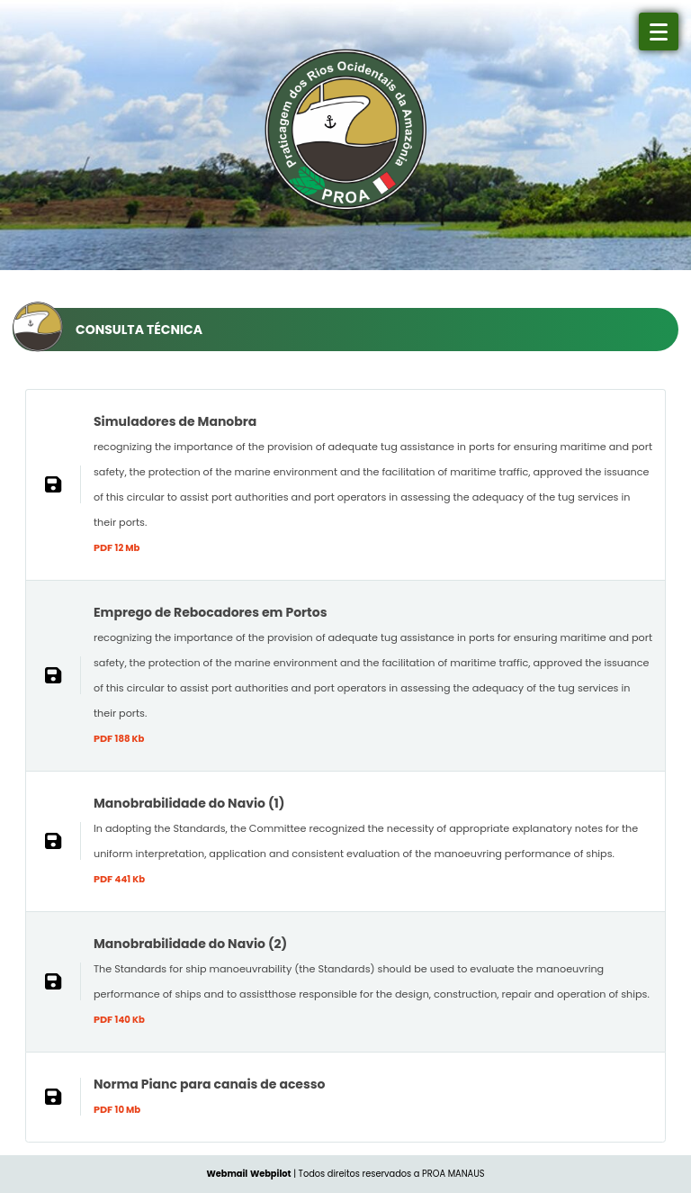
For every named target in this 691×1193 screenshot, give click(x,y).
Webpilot (271, 1173)
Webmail (226, 1173)
